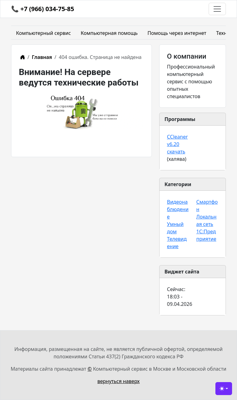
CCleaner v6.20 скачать (177, 144)
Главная (42, 57)
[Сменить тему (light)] (223, 388)
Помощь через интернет (177, 33)
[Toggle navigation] (217, 9)
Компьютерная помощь (109, 33)
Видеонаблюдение (178, 209)
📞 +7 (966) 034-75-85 (42, 9)
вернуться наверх (119, 381)
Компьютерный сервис (43, 33)
